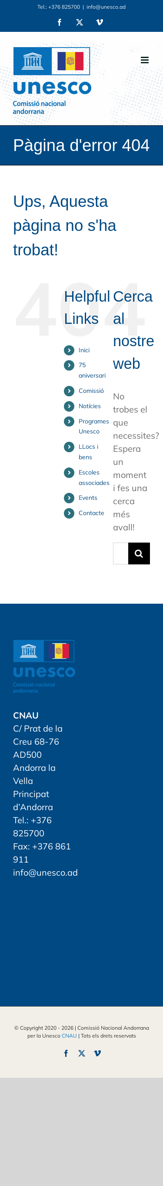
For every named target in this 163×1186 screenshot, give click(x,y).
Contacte (91, 513)
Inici (84, 350)
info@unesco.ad (106, 6)
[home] (44, 646)
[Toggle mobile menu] (145, 60)
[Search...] (120, 553)
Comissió (91, 391)
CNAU (69, 1035)
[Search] (139, 553)
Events (88, 498)
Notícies (90, 406)
